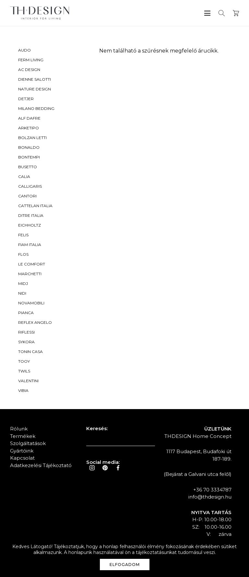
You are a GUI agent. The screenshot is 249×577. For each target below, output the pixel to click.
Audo (24, 50)
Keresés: (97, 428)
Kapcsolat (22, 458)
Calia (24, 176)
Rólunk (19, 429)
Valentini (28, 380)
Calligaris (30, 186)
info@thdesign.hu (209, 497)
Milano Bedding (36, 108)
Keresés (222, 13)
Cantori (27, 196)
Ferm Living (30, 59)
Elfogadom (125, 564)
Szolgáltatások (28, 443)
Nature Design (34, 89)
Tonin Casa (30, 351)
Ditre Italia (30, 215)
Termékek (22, 436)
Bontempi (29, 157)
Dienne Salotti (34, 79)
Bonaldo (29, 147)
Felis (23, 234)
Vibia (23, 390)
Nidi (22, 293)
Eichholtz (29, 225)
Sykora (26, 341)
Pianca (26, 312)
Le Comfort (31, 264)
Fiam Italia (29, 244)
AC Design (29, 69)
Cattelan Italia (35, 205)
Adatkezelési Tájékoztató (41, 465)
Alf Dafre (29, 118)
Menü (207, 13)
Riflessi (26, 332)
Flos (23, 254)
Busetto (27, 166)
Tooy (24, 361)
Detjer (26, 98)
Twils (24, 371)
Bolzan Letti (32, 137)
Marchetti (30, 273)
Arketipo (28, 127)
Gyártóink (21, 451)
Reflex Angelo (35, 322)
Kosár (236, 13)
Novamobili (31, 302)
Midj (23, 283)
